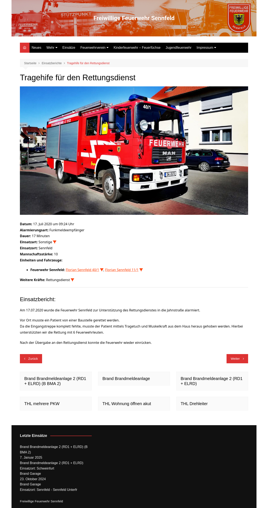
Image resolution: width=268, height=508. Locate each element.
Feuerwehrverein (93, 47)
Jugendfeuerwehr (179, 47)
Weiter (235, 358)
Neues (36, 47)
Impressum (205, 47)
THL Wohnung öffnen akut (126, 403)
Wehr (50, 47)
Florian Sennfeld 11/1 (122, 269)
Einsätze (68, 47)
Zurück (33, 358)
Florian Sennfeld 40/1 (82, 269)
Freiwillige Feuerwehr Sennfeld (134, 18)
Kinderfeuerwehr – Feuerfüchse (136, 47)
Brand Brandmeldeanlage (126, 378)
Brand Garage (30, 473)
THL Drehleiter (194, 403)
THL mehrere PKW (41, 403)
